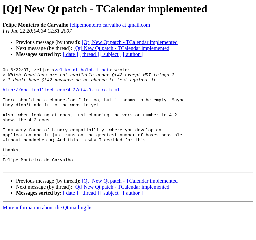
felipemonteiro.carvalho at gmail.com (110, 25)
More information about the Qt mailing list (48, 227)
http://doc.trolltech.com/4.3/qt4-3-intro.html (61, 95)
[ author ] (133, 54)
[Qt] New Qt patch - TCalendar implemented (130, 42)
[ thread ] (89, 54)
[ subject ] (111, 54)
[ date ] (70, 54)
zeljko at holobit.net (82, 71)
